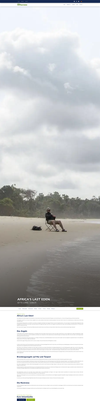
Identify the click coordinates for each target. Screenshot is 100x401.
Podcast (23, 1)
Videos (19, 1)
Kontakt (27, 1)
